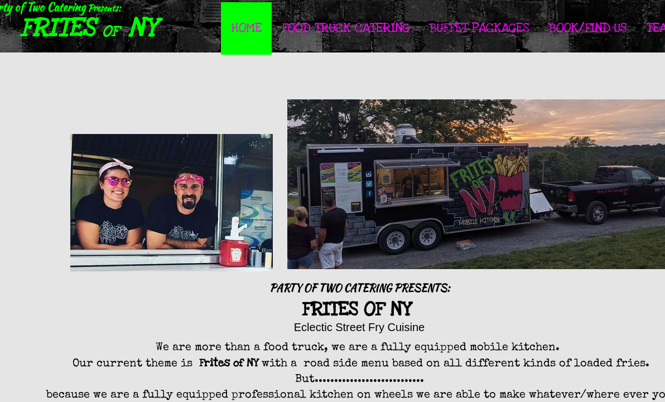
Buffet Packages (479, 28)
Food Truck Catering (345, 28)
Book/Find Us (588, 28)
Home (246, 28)
